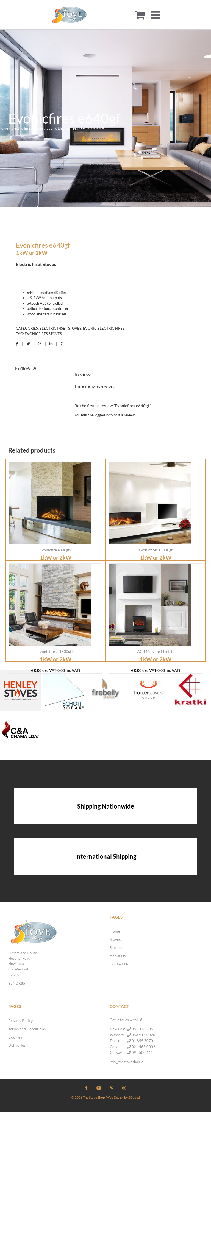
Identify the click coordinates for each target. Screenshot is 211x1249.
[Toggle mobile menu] (156, 14)
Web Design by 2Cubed (123, 1097)
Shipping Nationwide (105, 806)
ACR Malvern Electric (155, 651)
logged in (102, 415)
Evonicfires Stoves (43, 334)
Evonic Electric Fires (103, 328)
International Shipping (105, 856)
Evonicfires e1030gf (156, 550)
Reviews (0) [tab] (25, 368)
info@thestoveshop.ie (126, 1062)
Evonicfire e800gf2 (56, 550)
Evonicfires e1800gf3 (56, 651)
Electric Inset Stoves (60, 328)
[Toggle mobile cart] (140, 14)
